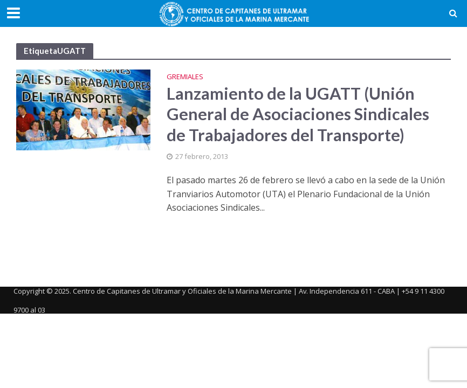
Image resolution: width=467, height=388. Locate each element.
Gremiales (185, 77)
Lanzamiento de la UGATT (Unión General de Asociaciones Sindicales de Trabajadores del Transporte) (298, 115)
